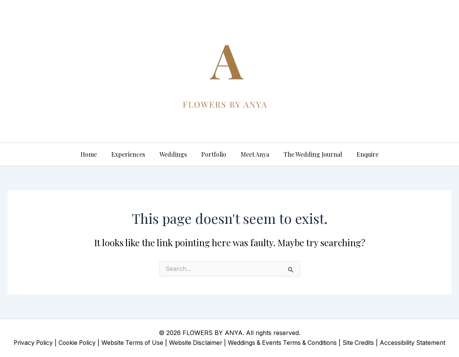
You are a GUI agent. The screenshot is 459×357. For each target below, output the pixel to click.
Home (95, 154)
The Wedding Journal (308, 154)
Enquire (361, 154)
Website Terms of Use (132, 342)
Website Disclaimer (196, 342)
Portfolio (213, 154)
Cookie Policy (74, 342)
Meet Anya (252, 154)
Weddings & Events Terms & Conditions (285, 342)
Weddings (175, 154)
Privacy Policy (28, 342)
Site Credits (363, 342)
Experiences (133, 154)
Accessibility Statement (418, 342)
